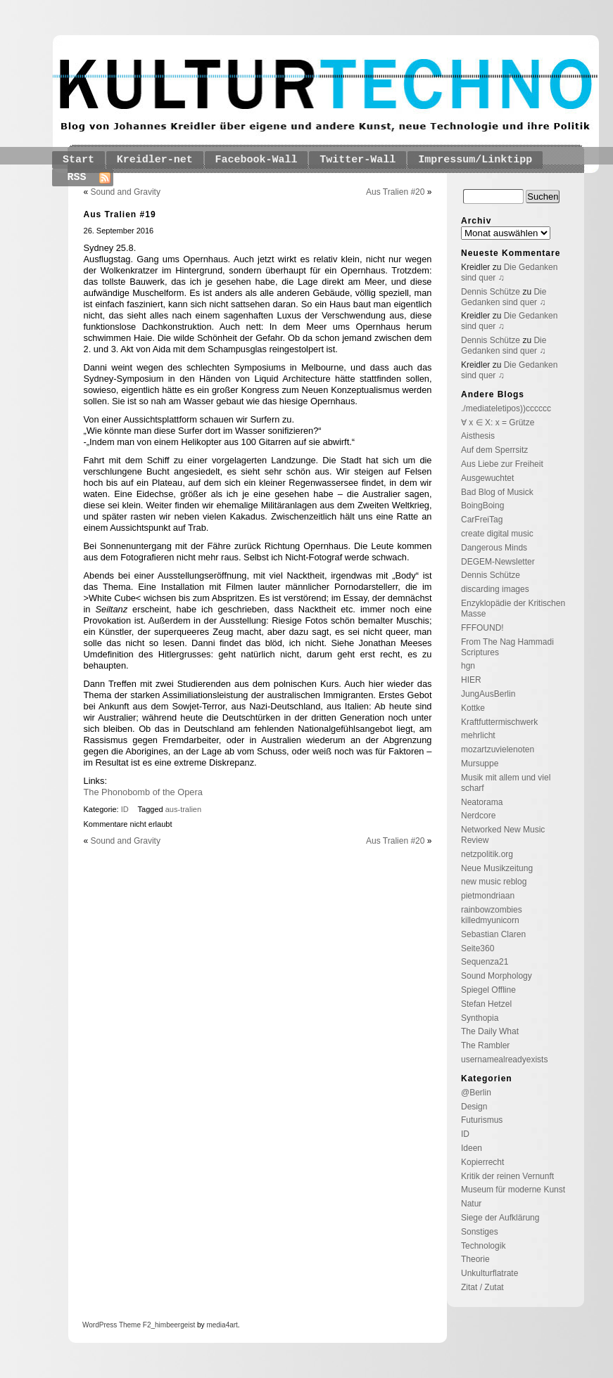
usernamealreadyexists (504, 1059)
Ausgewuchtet (487, 478)
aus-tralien (183, 809)
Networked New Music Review (503, 835)
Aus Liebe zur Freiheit (502, 464)
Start (78, 160)
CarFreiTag (482, 519)
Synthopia (479, 1018)
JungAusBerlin (488, 694)
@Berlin (476, 1092)
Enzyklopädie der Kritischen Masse (513, 608)
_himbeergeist (173, 1325)
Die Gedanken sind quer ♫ (503, 297)
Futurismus (482, 1120)
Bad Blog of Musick (497, 492)
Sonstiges (479, 1232)
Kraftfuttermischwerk (499, 722)
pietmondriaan (487, 896)
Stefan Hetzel (486, 1004)
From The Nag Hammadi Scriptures (507, 647)
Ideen (471, 1148)
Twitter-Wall (358, 160)
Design (474, 1107)
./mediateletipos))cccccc (506, 408)
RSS (77, 177)
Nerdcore (478, 815)
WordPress (99, 1325)
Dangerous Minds (494, 548)
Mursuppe (479, 763)
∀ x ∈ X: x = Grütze (497, 422)
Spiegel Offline (488, 990)
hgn (468, 666)
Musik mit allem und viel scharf (505, 783)
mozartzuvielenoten (497, 749)
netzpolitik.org (487, 854)
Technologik (483, 1246)
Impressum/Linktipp (475, 160)
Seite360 (477, 948)
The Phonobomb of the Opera (143, 792)
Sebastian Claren (493, 934)
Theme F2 (134, 1325)
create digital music (497, 534)
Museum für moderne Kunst (513, 1190)
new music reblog (493, 882)
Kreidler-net (155, 160)
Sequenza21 (484, 962)
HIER (471, 680)
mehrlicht (478, 735)
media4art (221, 1325)
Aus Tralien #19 (120, 214)
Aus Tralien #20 (395, 192)
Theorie (475, 1259)
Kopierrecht (482, 1162)
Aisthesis (478, 436)
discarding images (495, 589)
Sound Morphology (496, 976)
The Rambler (485, 1045)
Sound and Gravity (125, 192)
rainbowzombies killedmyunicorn (491, 915)
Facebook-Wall (256, 160)
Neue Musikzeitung (497, 868)
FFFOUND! (482, 628)
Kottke (473, 708)
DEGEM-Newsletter (498, 562)
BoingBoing (482, 505)
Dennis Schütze (490, 292)
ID (125, 809)
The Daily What (490, 1031)
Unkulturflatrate (489, 1273)
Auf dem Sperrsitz (494, 450)
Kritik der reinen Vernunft (507, 1176)
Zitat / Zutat (482, 1287)
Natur (471, 1204)
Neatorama (482, 802)
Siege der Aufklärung (500, 1218)
